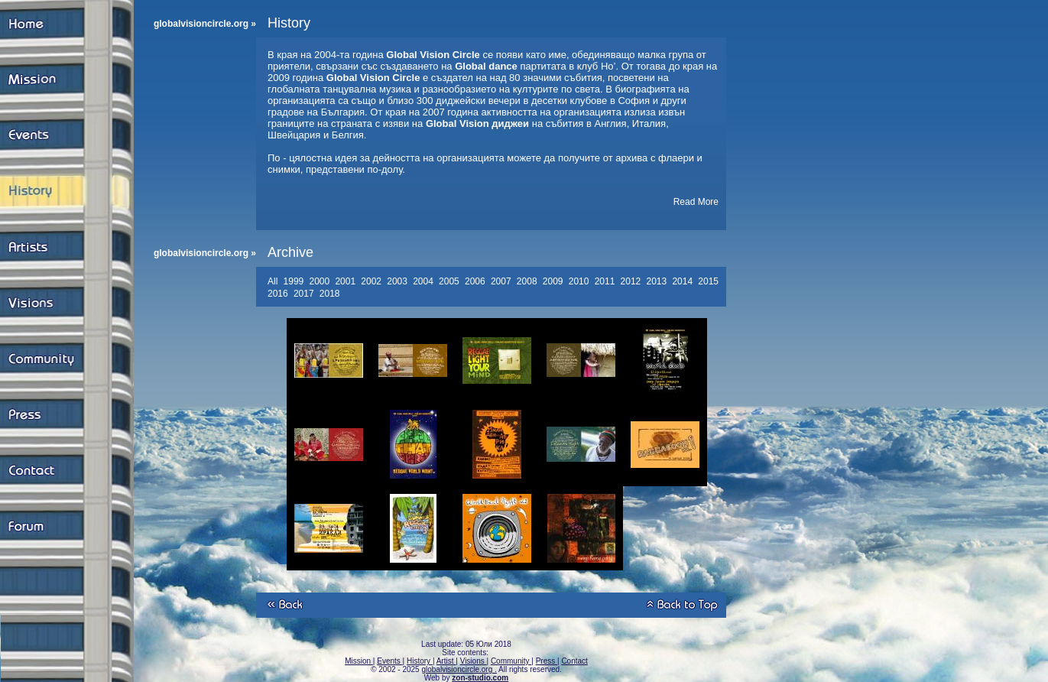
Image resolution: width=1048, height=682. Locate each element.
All (274, 281)
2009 (554, 281)
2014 (683, 281)
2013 (657, 281)
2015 (709, 281)
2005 (450, 281)
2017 (305, 293)
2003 (398, 281)
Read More (696, 201)
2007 (502, 281)
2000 (320, 281)
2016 (279, 293)
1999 (295, 281)
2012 (632, 281)
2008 (528, 281)
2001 (346, 281)
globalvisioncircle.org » (205, 23)
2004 (424, 281)
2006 (476, 281)
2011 (606, 281)
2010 (580, 281)
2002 (372, 281)
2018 (331, 293)
